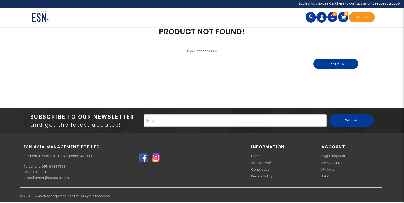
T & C (325, 176)
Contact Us (260, 169)
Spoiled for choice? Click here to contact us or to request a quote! (352, 3)
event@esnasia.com (52, 178)
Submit (351, 120)
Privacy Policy (261, 176)
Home (256, 156)
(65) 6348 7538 (54, 166)
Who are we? (261, 162)
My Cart (327, 169)
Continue (336, 64)
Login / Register (333, 156)
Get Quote (362, 17)
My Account (330, 162)
